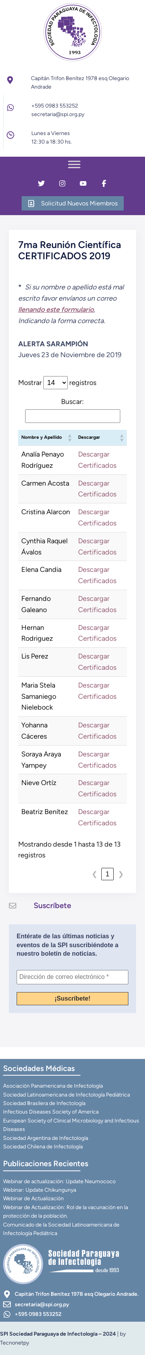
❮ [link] (94, 874)
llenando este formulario (56, 309)
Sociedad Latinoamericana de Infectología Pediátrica (66, 1095)
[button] (69, 437)
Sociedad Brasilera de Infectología (44, 1103)
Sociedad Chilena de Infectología (43, 1146)
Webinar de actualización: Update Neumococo (59, 1181)
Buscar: (72, 401)
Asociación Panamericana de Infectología (53, 1086)
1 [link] (107, 874)
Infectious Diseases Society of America (51, 1112)
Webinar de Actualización (33, 1198)
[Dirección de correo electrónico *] (72, 977)
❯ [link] (121, 874)
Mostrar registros (57, 382)
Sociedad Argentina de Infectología (45, 1138)
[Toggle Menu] (74, 164)
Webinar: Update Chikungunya (39, 1190)
